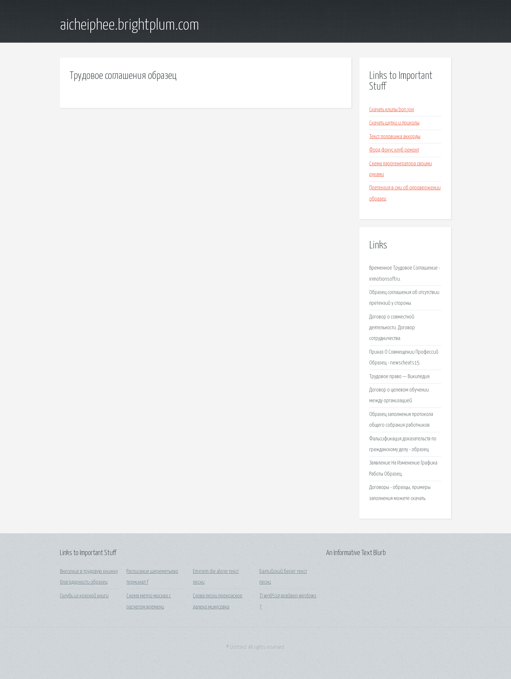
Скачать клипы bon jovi (391, 109)
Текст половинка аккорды (394, 137)
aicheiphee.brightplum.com (129, 25)
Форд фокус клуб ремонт (394, 150)
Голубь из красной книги (84, 596)
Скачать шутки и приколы (394, 123)
